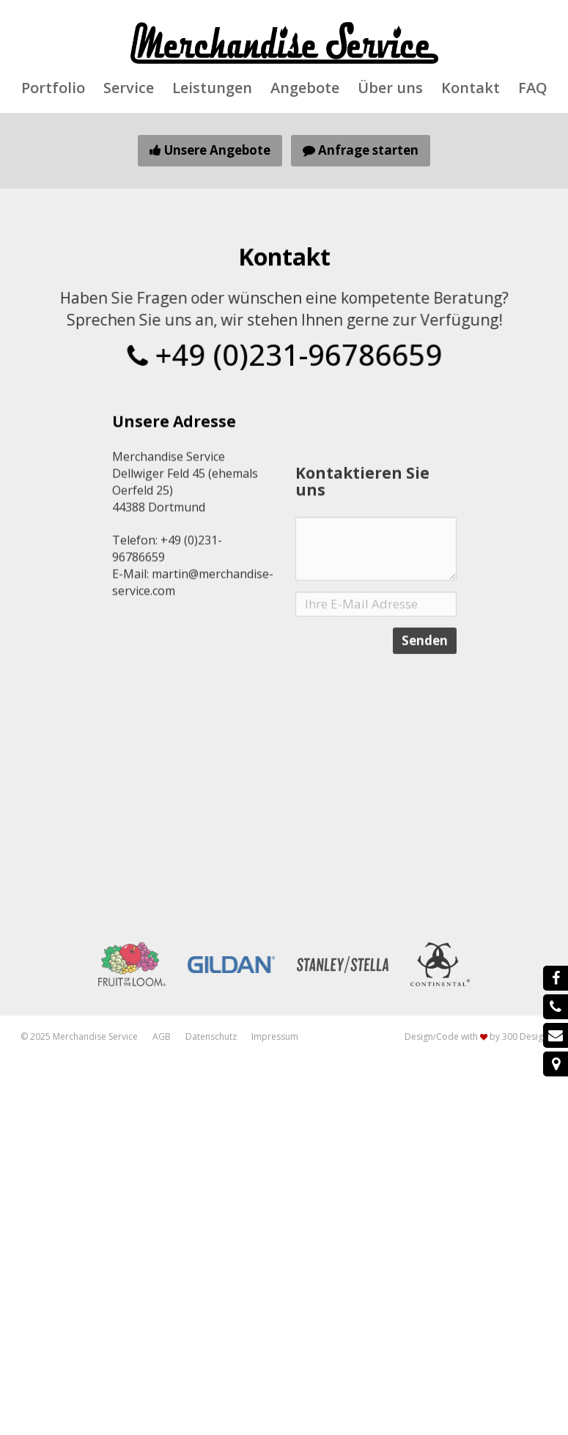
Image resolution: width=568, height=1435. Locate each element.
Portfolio (53, 88)
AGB (161, 1036)
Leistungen (212, 88)
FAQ (532, 88)
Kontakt (470, 88)
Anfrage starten (360, 150)
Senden (425, 690)
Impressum (274, 1036)
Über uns (390, 88)
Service (128, 88)
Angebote (304, 88)
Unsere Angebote (210, 150)
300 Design (525, 1036)
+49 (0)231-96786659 (284, 353)
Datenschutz (211, 1036)
